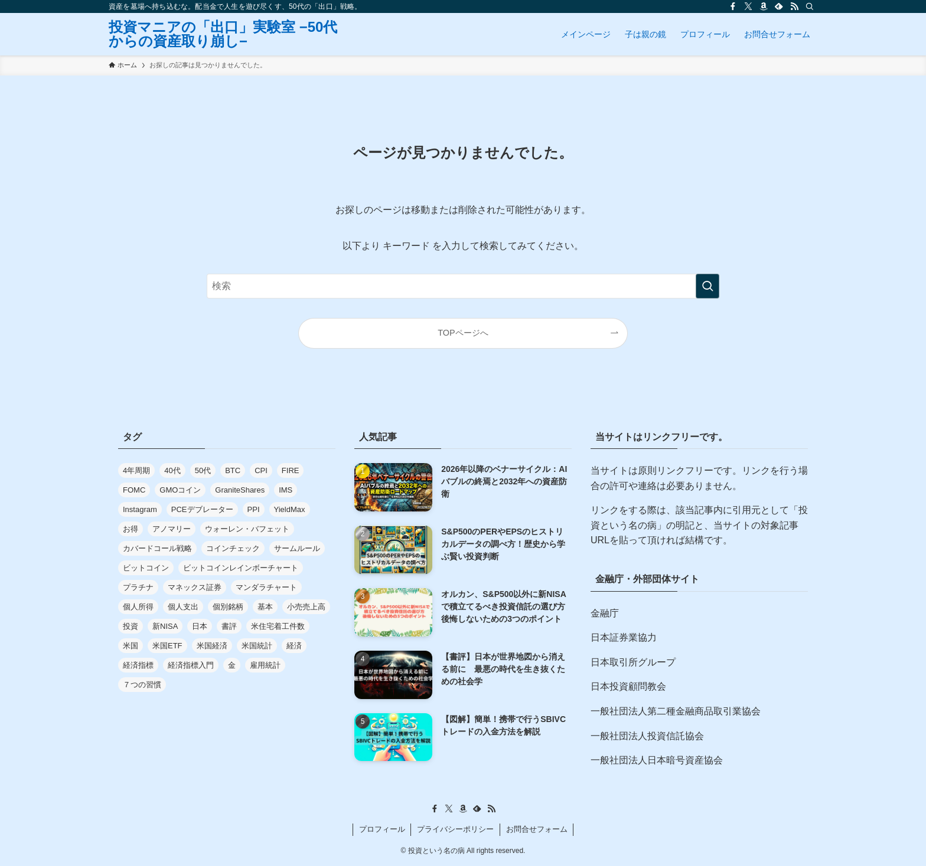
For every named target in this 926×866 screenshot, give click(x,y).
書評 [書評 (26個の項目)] (229, 626)
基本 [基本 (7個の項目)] (265, 606)
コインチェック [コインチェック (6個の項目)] (233, 548)
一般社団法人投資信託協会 (647, 736)
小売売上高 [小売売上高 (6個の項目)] (306, 606)
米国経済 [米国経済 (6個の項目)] (212, 645)
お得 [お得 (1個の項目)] (130, 528)
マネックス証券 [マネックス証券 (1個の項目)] (194, 587)
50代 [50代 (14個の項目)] (203, 470)
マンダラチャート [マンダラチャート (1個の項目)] (266, 587)
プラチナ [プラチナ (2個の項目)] (138, 587)
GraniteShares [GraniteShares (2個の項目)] (240, 490)
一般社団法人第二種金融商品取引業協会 (676, 711)
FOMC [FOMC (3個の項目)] (134, 490)
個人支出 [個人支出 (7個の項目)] (183, 606)
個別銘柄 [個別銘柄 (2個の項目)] (228, 606)
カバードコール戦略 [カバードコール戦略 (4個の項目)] (157, 548)
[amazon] (763, 6)
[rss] (794, 6)
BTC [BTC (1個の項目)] (232, 470)
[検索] (809, 6)
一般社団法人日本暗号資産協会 (657, 760)
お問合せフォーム (537, 829)
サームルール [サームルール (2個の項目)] (297, 548)
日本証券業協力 (624, 637)
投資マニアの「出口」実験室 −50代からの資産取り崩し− (223, 34)
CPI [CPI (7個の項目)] (261, 470)
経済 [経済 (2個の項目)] (294, 645)
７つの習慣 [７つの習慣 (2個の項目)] (142, 684)
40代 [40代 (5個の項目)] (172, 470)
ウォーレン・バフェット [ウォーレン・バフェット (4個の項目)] (247, 528)
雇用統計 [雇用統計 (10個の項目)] (265, 665)
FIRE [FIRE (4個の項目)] (290, 470)
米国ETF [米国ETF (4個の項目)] (167, 645)
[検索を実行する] (707, 286)
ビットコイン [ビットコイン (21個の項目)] (146, 567)
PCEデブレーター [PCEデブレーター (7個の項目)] (202, 509)
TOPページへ (463, 332)
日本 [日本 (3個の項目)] (199, 626)
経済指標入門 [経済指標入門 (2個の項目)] (191, 665)
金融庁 (605, 613)
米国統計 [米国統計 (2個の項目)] (257, 645)
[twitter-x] (748, 6)
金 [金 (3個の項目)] (232, 665)
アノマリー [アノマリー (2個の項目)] (171, 528)
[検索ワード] (463, 286)
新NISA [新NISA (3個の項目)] (165, 626)
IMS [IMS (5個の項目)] (285, 490)
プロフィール (382, 829)
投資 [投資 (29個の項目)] (130, 626)
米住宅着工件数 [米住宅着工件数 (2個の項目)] (278, 626)
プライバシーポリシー (455, 829)
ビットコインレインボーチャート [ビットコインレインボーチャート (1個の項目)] (240, 567)
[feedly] (779, 6)
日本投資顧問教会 (628, 686)
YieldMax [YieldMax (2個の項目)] (289, 509)
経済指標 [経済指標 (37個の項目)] (138, 665)
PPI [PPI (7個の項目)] (253, 509)
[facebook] (733, 6)
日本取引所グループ (633, 662)
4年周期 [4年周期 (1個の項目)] (136, 470)
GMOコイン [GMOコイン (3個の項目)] (180, 490)
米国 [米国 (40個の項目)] (130, 645)
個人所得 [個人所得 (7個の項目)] (138, 606)
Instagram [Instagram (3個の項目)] (140, 509)
